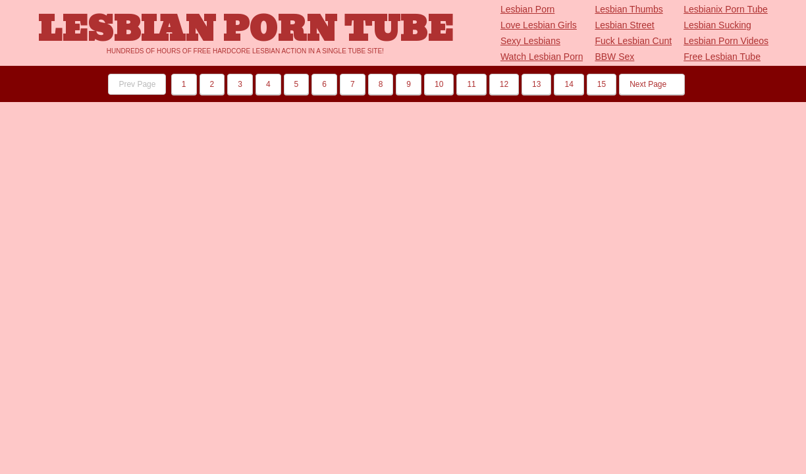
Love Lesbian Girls (538, 25)
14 (568, 84)
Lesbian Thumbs (628, 9)
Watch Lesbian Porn (541, 56)
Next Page (652, 84)
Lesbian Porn (527, 9)
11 (471, 84)
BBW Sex (614, 56)
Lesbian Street (624, 25)
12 (504, 84)
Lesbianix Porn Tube (726, 9)
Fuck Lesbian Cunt (633, 41)
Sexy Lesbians (530, 41)
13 (536, 84)
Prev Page (137, 84)
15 (601, 84)
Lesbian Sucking (717, 25)
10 (439, 84)
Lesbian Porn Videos (726, 41)
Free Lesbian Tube (722, 56)
